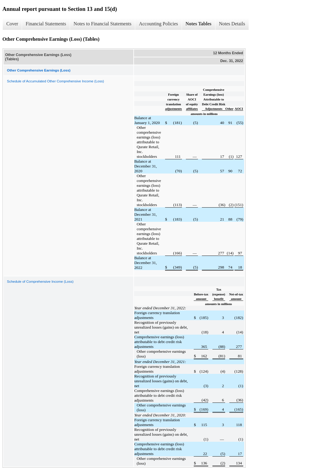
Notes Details (232, 23)
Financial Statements (46, 23)
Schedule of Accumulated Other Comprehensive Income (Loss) (55, 81)
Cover (12, 23)
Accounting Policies (158, 23)
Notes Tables (199, 23)
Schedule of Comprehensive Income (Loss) (40, 281)
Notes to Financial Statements (103, 23)
